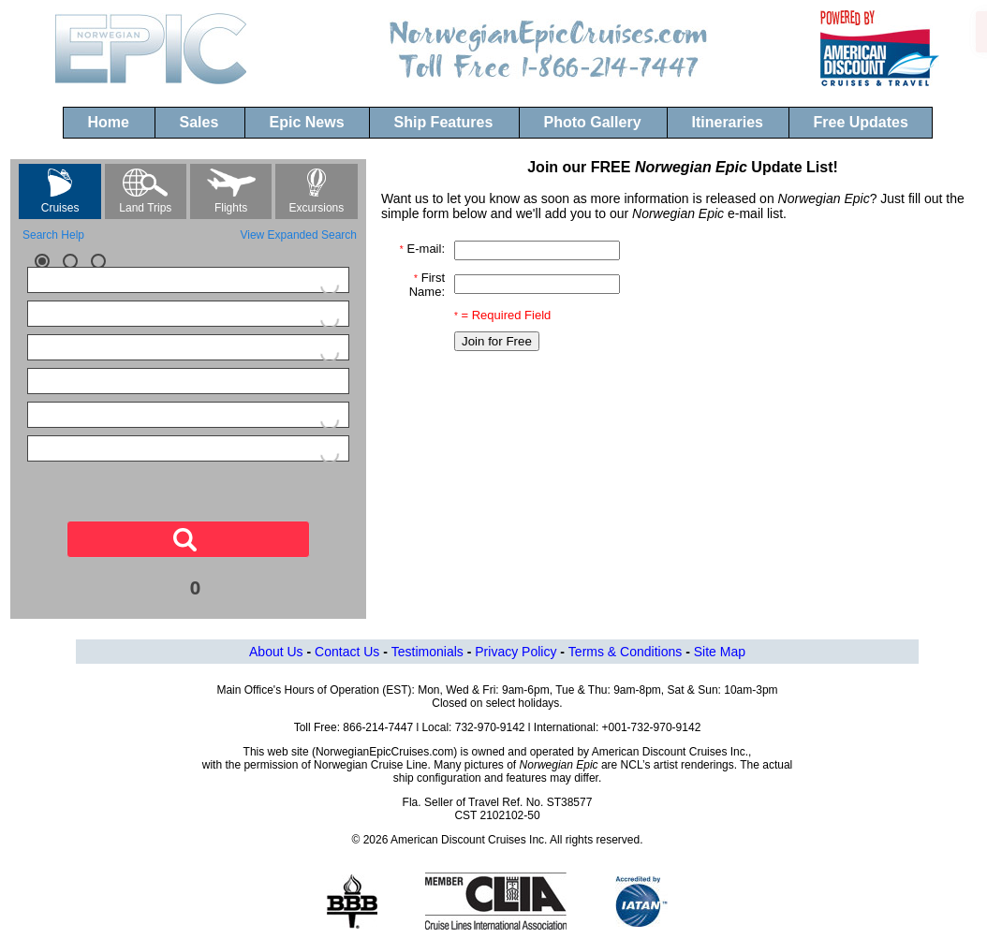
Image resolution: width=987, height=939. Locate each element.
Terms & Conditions (625, 651)
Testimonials (427, 651)
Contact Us (347, 651)
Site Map (719, 651)
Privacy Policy (515, 651)
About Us (276, 651)
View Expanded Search (298, 235)
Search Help (53, 235)
